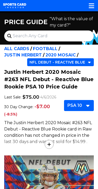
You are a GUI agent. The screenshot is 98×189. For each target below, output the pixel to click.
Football (45, 48)
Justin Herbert (23, 54)
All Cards (16, 48)
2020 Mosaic (60, 54)
